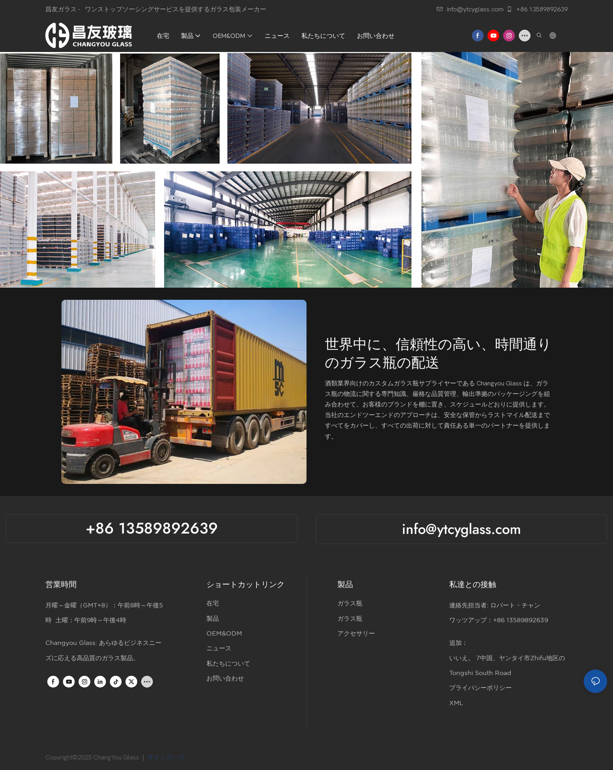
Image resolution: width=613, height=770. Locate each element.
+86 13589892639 (537, 9)
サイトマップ (168, 757)
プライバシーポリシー (480, 688)
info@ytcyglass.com (470, 9)
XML (456, 703)
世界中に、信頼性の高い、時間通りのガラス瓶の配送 (438, 353)
